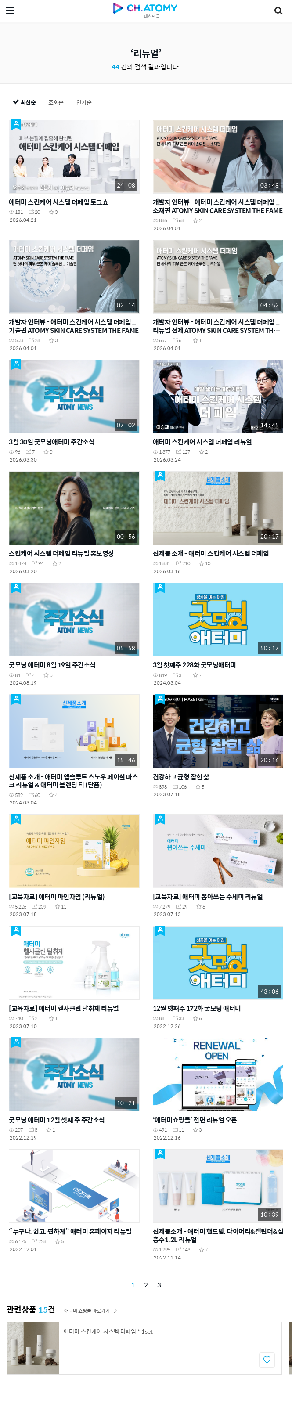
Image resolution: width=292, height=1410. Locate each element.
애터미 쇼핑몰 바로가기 (90, 1310)
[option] (144, 1348)
